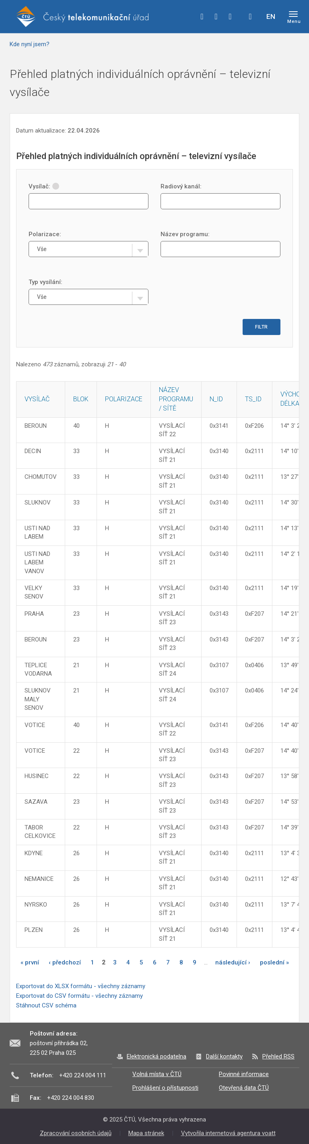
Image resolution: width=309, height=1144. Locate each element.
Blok (81, 399)
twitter (216, 16)
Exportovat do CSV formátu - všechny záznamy (79, 995)
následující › (232, 962)
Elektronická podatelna (156, 1056)
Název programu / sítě (176, 399)
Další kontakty (224, 1056)
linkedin (230, 16)
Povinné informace (244, 1074)
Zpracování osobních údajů (75, 1133)
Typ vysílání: (45, 282)
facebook (202, 16)
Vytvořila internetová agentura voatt (228, 1133)
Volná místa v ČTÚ (156, 1074)
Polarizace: (45, 234)
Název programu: (185, 234)
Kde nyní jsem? (29, 44)
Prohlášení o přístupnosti (165, 1087)
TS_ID (253, 399)
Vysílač (37, 399)
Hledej (250, 16)
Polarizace (123, 399)
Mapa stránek (146, 1133)
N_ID (216, 399)
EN (270, 16)
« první (30, 962)
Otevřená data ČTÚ (244, 1087)
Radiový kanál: (181, 186)
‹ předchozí (65, 962)
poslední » (274, 962)
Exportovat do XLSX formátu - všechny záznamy (80, 986)
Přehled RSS (278, 1056)
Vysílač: (44, 186)
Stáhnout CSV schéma (46, 1005)
